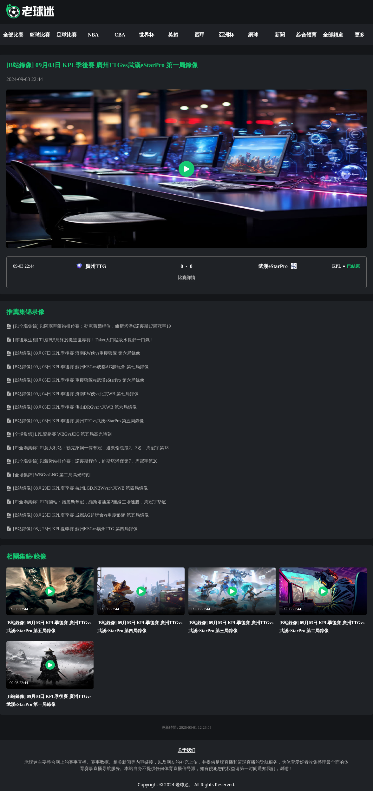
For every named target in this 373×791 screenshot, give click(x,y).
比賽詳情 (186, 277)
